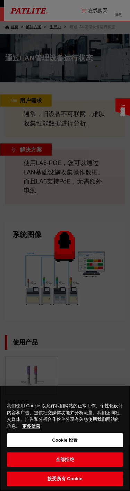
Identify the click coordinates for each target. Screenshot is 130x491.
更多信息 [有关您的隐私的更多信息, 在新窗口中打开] (31, 426)
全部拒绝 (65, 459)
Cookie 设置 (65, 440)
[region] (65, 438)
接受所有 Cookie (64, 478)
